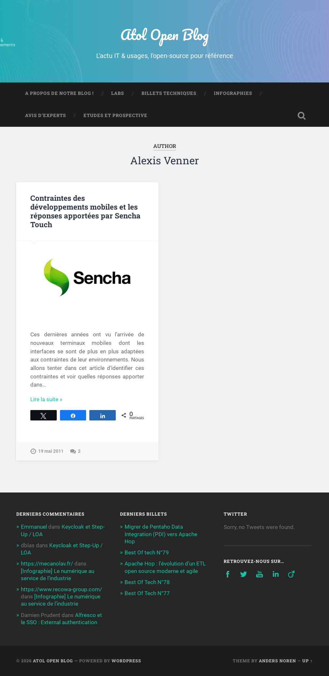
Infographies (233, 93)
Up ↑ (307, 660)
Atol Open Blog (164, 34)
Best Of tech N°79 (147, 552)
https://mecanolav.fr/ (47, 563)
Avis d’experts (45, 115)
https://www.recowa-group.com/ (61, 589)
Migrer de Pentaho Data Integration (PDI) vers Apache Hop (161, 533)
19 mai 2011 (51, 451)
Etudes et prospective (115, 115)
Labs (117, 93)
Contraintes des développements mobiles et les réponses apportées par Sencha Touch (85, 211)
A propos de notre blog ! (59, 93)
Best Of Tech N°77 (147, 593)
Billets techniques (169, 93)
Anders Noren (277, 660)
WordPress (126, 660)
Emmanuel (34, 526)
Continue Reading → (55, 399)
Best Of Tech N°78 (147, 582)
